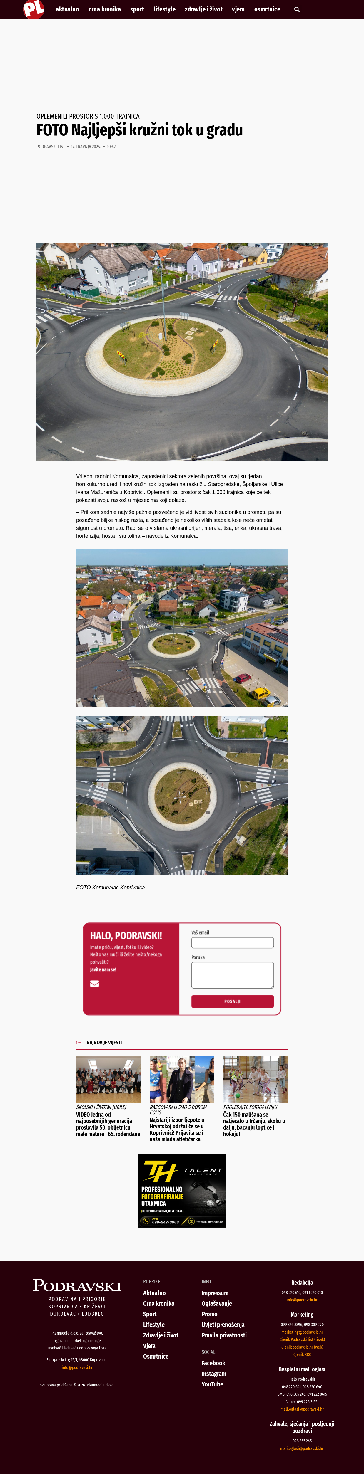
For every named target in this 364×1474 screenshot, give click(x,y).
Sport (137, 9)
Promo (210, 1314)
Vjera (238, 9)
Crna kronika (105, 9)
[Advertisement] (182, 66)
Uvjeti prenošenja (223, 1325)
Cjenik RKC (302, 1354)
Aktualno (67, 9)
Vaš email (203, 927)
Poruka (200, 956)
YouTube (212, 1384)
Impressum (215, 1293)
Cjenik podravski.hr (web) (302, 1347)
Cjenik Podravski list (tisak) (302, 1339)
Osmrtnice (267, 9)
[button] (297, 9)
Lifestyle (165, 9)
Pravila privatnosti (224, 1335)
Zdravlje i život (204, 9)
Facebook (213, 1363)
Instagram (214, 1374)
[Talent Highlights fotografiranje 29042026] (182, 1226)
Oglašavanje (217, 1303)
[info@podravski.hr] (81, 986)
